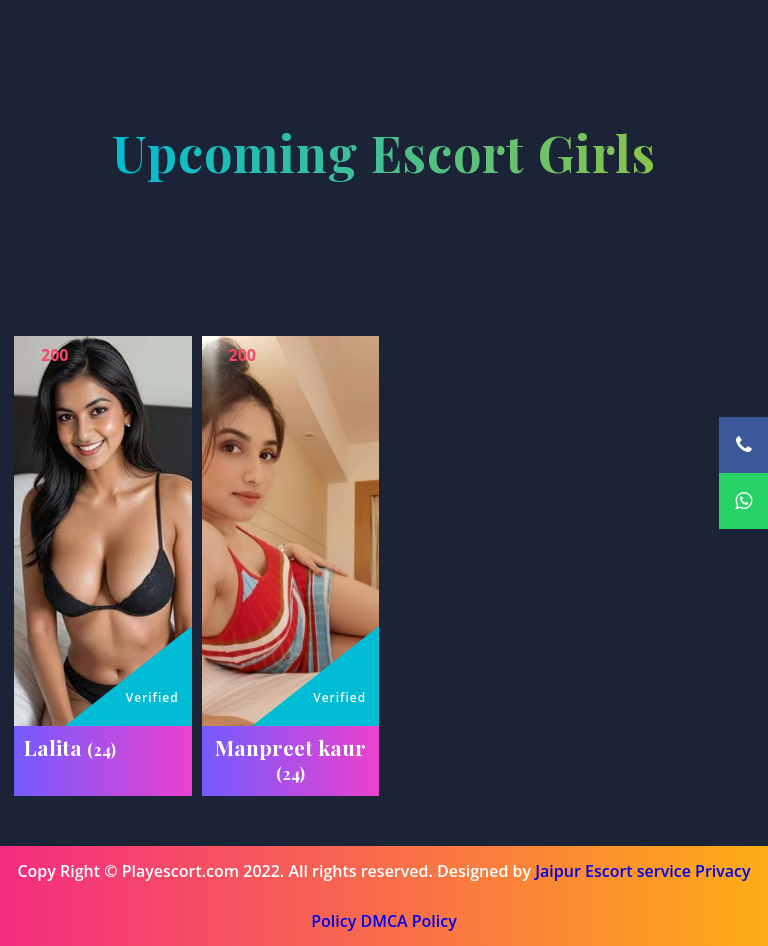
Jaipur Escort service (613, 871)
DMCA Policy (408, 921)
